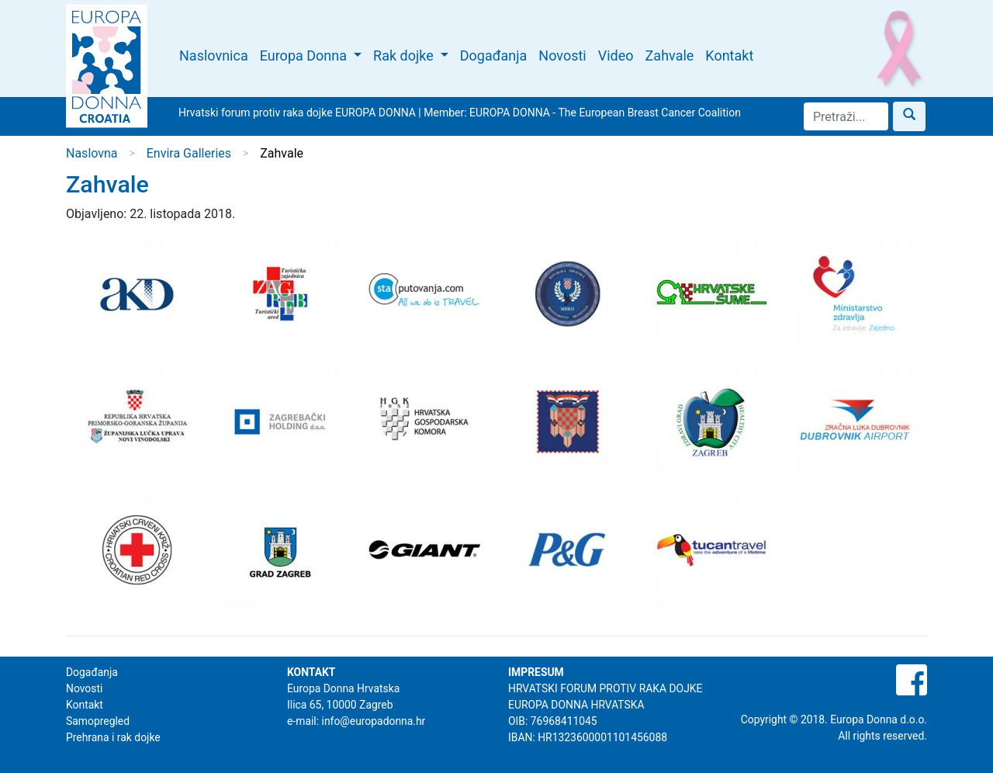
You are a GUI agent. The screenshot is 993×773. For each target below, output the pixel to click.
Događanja (494, 55)
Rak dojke (405, 55)
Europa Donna (305, 55)
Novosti (562, 55)
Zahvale (669, 55)
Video (616, 55)
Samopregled (98, 721)
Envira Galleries (189, 153)
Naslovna (92, 153)
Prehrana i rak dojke (113, 737)
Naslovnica (213, 55)
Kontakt (729, 55)
